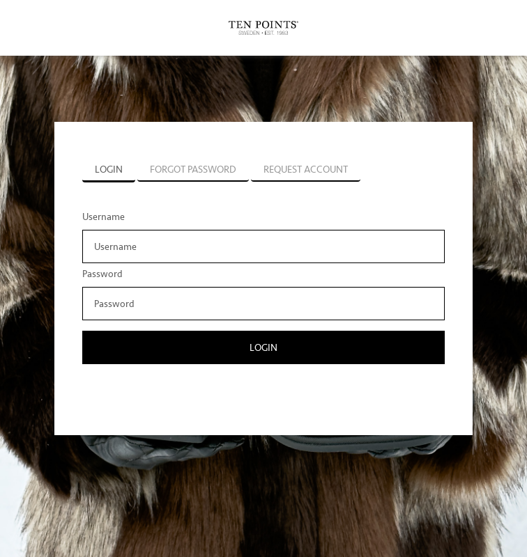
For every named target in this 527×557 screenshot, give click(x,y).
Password (102, 274)
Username (103, 217)
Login (263, 348)
